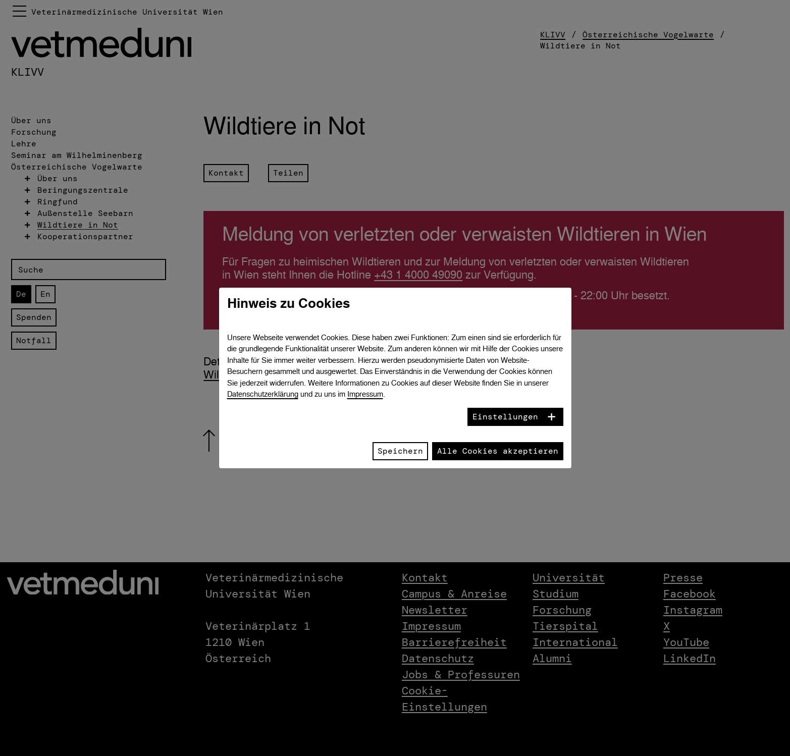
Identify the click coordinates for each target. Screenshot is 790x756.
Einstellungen (505, 416)
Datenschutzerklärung (262, 394)
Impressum (365, 394)
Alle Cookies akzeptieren (497, 451)
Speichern (400, 451)
